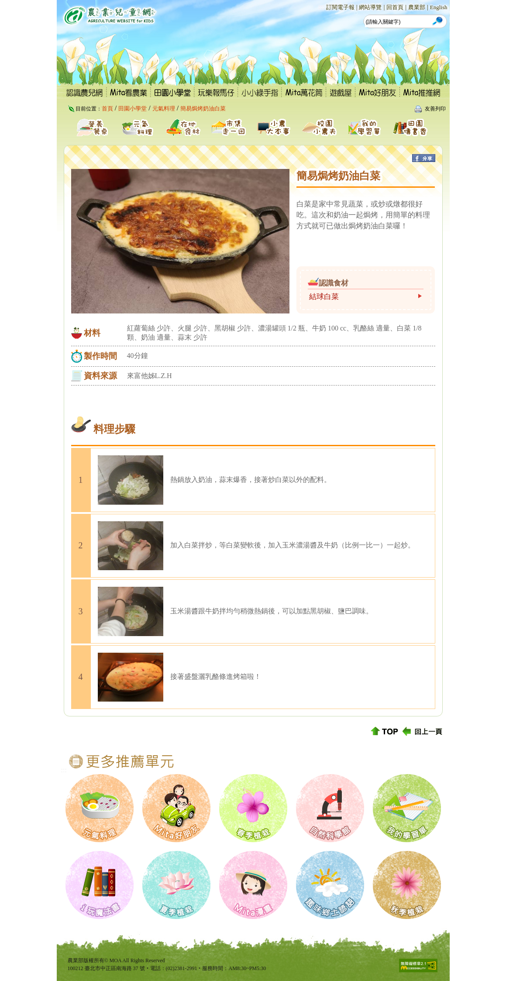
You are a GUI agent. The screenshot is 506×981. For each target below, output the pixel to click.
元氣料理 (163, 108)
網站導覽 (370, 7)
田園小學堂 (132, 108)
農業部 (416, 7)
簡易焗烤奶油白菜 (203, 108)
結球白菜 (324, 297)
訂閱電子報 (340, 7)
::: (321, 6)
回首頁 (394, 7)
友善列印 (435, 109)
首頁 (107, 108)
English (438, 7)
